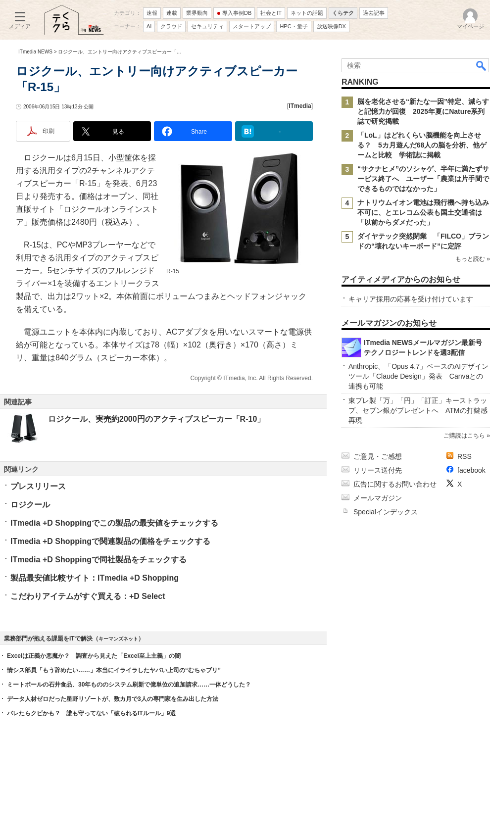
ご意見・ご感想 (377, 456)
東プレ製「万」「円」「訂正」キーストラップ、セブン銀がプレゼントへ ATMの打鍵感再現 (418, 410)
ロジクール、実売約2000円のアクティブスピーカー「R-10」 (156, 419)
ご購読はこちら (464, 435)
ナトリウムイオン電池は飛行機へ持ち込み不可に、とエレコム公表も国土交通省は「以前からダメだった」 (423, 212)
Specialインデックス (385, 512)
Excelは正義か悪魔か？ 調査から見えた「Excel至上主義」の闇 (94, 655)
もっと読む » (472, 258)
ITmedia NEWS (35, 51)
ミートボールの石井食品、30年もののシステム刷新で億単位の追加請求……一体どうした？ (129, 684)
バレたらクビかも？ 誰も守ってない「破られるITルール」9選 (91, 713)
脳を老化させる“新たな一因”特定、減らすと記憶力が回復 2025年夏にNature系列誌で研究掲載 (423, 111)
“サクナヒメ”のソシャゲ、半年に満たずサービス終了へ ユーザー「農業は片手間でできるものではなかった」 (423, 179)
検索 (481, 65)
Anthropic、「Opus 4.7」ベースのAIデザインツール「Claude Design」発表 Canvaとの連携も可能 (418, 376)
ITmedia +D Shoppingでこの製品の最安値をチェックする (114, 523)
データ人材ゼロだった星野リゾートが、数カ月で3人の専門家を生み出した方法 (112, 698)
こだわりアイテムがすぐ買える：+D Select (87, 596)
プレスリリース (38, 486)
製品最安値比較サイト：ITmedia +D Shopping (94, 578)
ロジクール (30, 504)
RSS (464, 456)
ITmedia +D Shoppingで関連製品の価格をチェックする (110, 541)
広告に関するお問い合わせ (395, 484)
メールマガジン (377, 498)
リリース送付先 (377, 470)
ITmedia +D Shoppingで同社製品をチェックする (98, 559)
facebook (471, 470)
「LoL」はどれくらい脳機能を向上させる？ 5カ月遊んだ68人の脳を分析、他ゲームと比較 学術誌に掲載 (422, 145)
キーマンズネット (118, 638)
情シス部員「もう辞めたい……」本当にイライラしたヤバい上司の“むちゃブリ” (114, 670)
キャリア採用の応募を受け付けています (410, 299)
